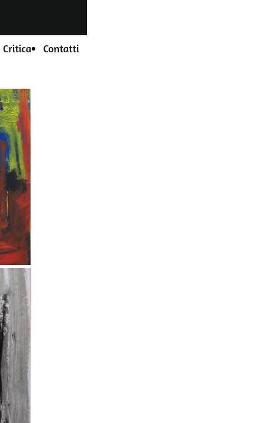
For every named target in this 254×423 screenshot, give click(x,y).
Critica (17, 48)
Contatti (61, 48)
